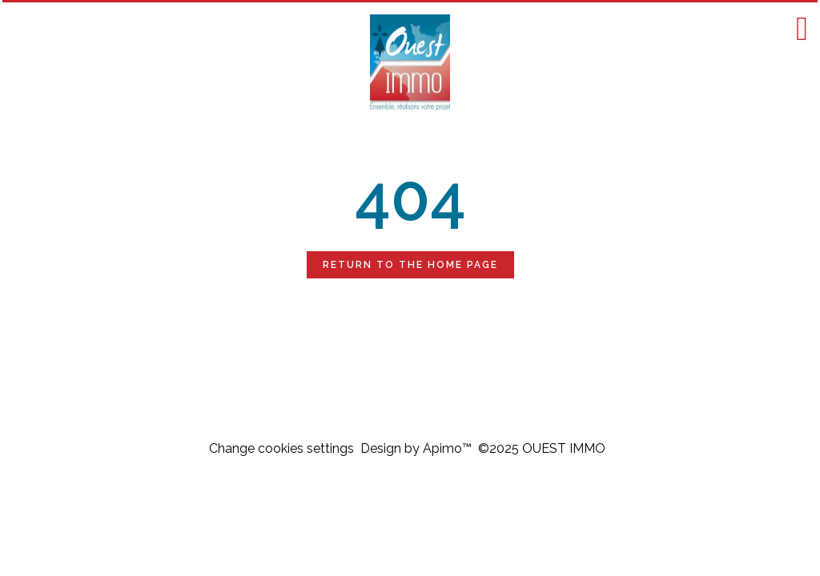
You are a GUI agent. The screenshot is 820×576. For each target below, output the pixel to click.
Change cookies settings (281, 448)
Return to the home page (410, 264)
